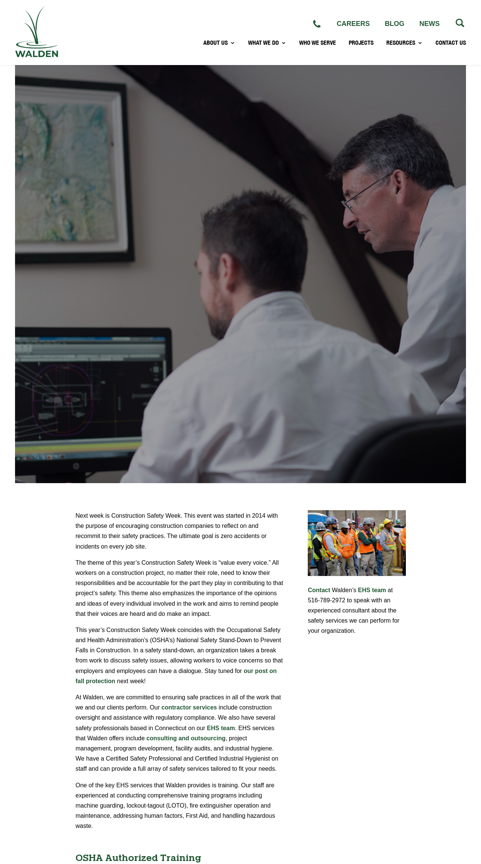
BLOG (394, 23)
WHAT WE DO (263, 43)
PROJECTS (361, 43)
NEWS (429, 23)
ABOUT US (215, 43)
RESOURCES (400, 43)
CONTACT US (451, 43)
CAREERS (353, 23)
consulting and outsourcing (186, 738)
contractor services (189, 707)
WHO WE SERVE (317, 43)
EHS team (221, 728)
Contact (319, 590)
